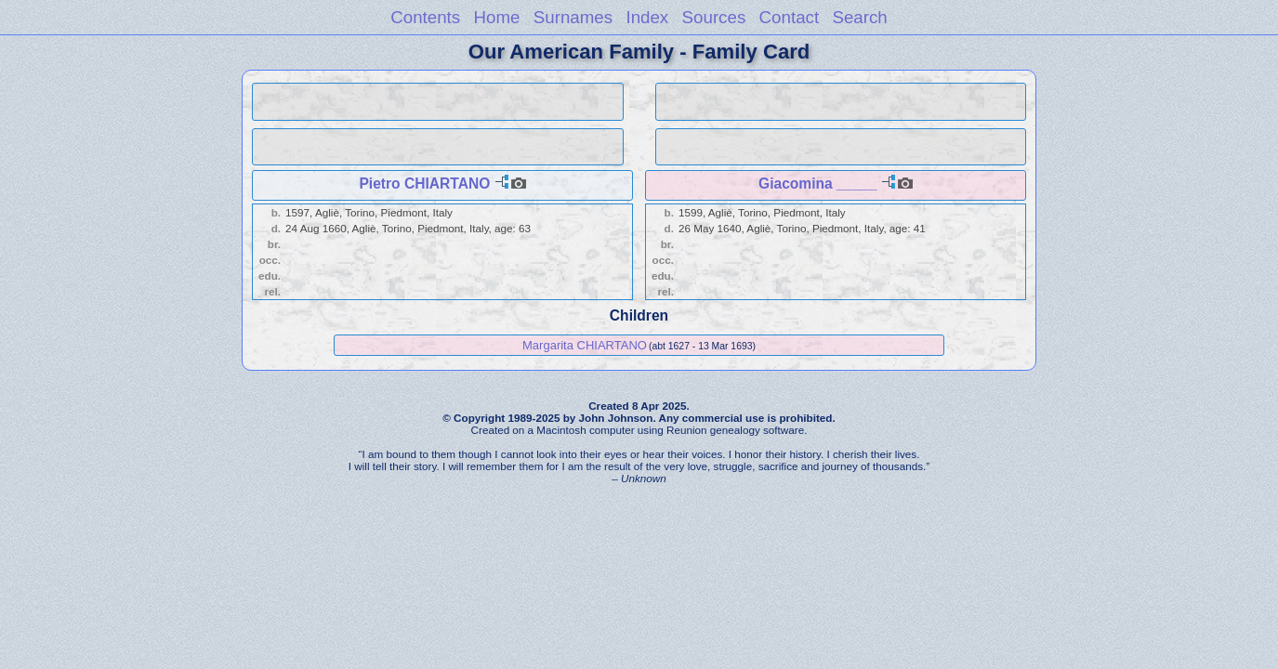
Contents (425, 17)
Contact (789, 17)
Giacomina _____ (817, 183)
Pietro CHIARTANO (424, 183)
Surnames (573, 17)
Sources (714, 17)
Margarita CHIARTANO (584, 345)
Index (647, 17)
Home (496, 17)
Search (859, 17)
